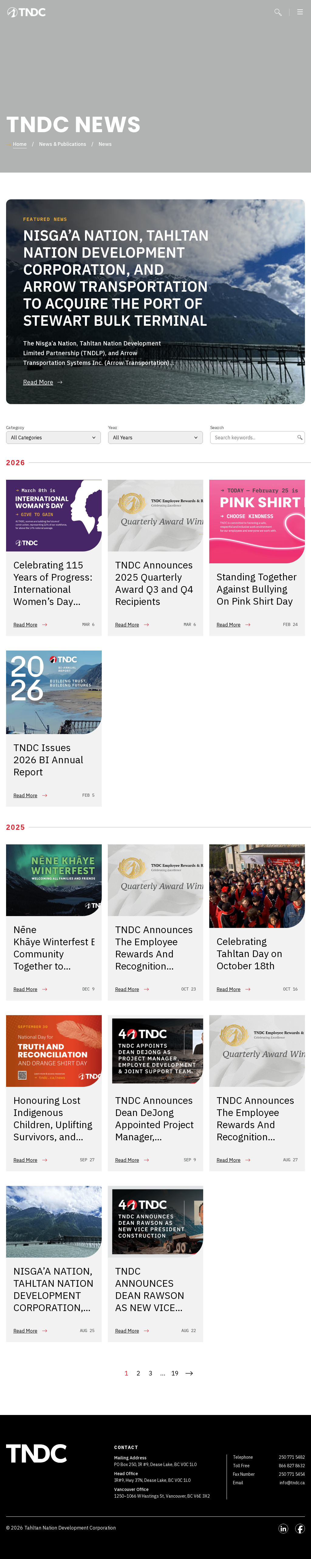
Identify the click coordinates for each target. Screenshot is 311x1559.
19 (175, 1373)
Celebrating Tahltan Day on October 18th (249, 955)
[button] (300, 12)
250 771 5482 (292, 1457)
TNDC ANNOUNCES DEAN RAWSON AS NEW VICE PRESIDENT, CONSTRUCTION (152, 1302)
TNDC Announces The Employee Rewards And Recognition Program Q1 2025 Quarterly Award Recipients (256, 1138)
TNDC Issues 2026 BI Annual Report (48, 761)
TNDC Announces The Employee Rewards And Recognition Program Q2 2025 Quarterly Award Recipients (154, 967)
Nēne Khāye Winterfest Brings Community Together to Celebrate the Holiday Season (66, 961)
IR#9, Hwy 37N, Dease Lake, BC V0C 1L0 (152, 1480)
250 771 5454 (292, 1474)
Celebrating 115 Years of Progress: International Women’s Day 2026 (53, 590)
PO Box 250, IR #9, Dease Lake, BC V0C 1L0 (155, 1464)
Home (20, 144)
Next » (189, 1373)
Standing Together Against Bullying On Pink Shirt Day (257, 590)
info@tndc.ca (292, 1482)
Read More (25, 625)
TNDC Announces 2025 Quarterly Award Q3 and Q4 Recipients (154, 584)
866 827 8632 (292, 1465)
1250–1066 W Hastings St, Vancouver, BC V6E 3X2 (162, 1496)
